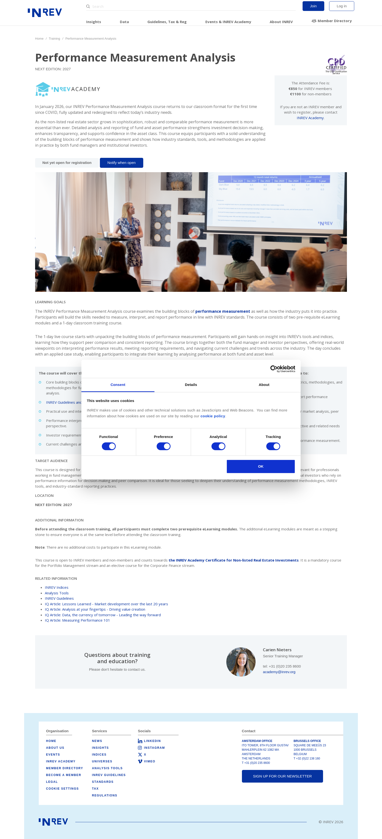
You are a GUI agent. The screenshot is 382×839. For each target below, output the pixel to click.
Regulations (104, 795)
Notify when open (121, 163)
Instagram (154, 748)
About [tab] (264, 385)
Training (54, 38)
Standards (103, 782)
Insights (93, 21)
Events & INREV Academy (228, 21)
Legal (52, 782)
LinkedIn (152, 741)
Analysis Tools (57, 592)
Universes (102, 761)
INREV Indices (56, 587)
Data (124, 21)
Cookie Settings (62, 788)
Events (53, 754)
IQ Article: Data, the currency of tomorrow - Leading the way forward (103, 614)
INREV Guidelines (59, 598)
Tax (95, 788)
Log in (342, 6)
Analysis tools (107, 768)
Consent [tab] (118, 385)
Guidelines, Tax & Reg (167, 21)
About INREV (281, 21)
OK (261, 466)
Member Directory (335, 20)
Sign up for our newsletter (282, 776)
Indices (99, 754)
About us (55, 748)
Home (39, 38)
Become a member (63, 775)
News (97, 741)
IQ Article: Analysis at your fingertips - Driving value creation (95, 609)
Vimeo (149, 761)
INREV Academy (310, 117)
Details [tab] (191, 385)
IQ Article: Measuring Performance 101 (77, 620)
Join (313, 6)
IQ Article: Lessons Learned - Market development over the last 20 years (106, 603)
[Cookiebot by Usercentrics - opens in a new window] (274, 369)
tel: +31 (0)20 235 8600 (282, 666)
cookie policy (213, 416)
